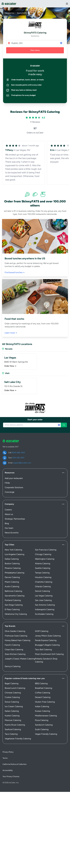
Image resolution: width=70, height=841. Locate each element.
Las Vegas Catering (43, 595)
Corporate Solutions (14, 487)
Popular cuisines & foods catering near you (25, 678)
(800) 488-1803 (18, 453)
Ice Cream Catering (14, 706)
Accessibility (8, 770)
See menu (35, 50)
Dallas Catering (12, 559)
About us (9, 514)
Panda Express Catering (45, 640)
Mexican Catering (13, 720)
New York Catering (13, 550)
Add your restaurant (14, 478)
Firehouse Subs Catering (16, 636)
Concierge (9, 492)
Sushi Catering (41, 729)
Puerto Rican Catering (15, 725)
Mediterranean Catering (46, 715)
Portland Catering (13, 600)
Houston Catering (43, 577)
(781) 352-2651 (18, 458)
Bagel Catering (11, 683)
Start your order (35, 419)
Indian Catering (42, 706)
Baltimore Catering (13, 591)
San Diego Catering (14, 605)
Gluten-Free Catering (45, 702)
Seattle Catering (42, 568)
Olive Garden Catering (15, 631)
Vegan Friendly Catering (46, 734)
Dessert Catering (42, 697)
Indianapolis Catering (44, 609)
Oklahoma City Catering (16, 614)
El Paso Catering (12, 609)
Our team (9, 528)
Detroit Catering (42, 591)
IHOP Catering (41, 631)
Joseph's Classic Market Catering (20, 658)
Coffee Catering (42, 692)
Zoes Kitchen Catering (15, 654)
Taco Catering (11, 734)
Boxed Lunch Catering (15, 688)
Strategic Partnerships (15, 519)
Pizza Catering (41, 720)
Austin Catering (12, 586)
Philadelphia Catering (14, 572)
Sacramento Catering (14, 595)
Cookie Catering (12, 697)
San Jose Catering (43, 600)
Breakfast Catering (43, 688)
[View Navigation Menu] (67, 4)
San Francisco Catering (45, 550)
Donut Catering (12, 702)
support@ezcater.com (22, 463)
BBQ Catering (41, 683)
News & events (11, 532)
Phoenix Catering (13, 568)
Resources (9, 472)
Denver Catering (12, 577)
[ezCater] (9, 3)
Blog (7, 523)
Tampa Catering (42, 572)
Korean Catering (42, 711)
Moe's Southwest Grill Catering (49, 654)
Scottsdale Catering (44, 614)
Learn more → (11, 333)
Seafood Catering (13, 729)
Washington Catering (44, 559)
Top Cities (9, 544)
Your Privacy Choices (11, 776)
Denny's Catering (12, 666)
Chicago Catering (43, 554)
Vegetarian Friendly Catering (18, 738)
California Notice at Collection (15, 764)
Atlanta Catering (42, 563)
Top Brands (10, 626)
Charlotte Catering (43, 582)
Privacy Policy (8, 752)
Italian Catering (12, 711)
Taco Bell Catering (43, 649)
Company (9, 504)
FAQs (7, 483)
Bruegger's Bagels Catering (47, 645)
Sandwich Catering (44, 725)
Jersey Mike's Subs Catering (48, 636)
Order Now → (10, 366)
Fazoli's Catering (12, 645)
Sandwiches (9, 13)
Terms (5, 758)
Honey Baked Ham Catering (17, 640)
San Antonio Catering (45, 605)
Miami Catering (12, 582)
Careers (8, 509)
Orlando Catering (43, 586)
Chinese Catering (13, 692)
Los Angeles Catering (14, 554)
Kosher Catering (12, 715)
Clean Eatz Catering (14, 649)
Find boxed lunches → (14, 272)
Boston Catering (12, 563)
